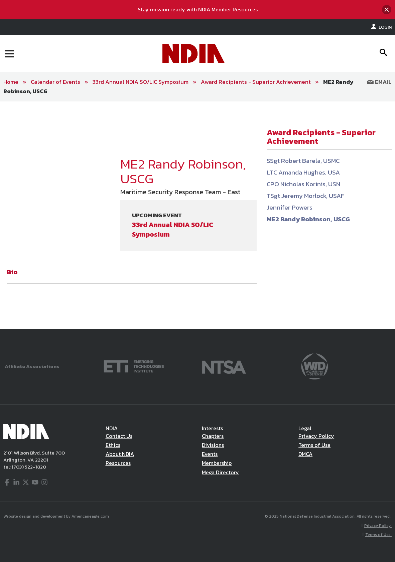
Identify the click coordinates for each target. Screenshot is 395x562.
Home (10, 81)
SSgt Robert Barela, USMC (303, 161)
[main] (197, 215)
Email (379, 81)
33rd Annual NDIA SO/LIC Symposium (140, 81)
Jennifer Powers (289, 207)
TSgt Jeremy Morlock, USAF (305, 196)
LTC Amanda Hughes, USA (303, 172)
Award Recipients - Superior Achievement (256, 81)
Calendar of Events (55, 81)
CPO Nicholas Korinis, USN (303, 184)
